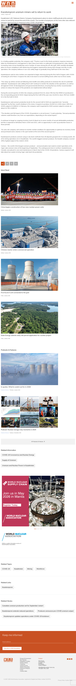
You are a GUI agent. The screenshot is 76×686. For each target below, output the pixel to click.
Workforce (40, 569)
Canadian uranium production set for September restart (22, 606)
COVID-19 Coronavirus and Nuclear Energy (18, 455)
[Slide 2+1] (41, 529)
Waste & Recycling (24, 667)
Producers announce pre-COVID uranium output (55, 611)
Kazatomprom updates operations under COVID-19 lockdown (26, 616)
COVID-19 (6, 569)
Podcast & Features (25, 668)
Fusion (21, 669)
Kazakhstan (18, 569)
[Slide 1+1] (38, 529)
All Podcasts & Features (37, 441)
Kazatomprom (7, 587)
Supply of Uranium (9, 460)
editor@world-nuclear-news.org (46, 667)
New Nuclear (23, 660)
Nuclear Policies (24, 662)
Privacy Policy (61, 680)
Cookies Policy (68, 680)
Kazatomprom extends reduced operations (17, 611)
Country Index (23, 671)
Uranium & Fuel (24, 665)
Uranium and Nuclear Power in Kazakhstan (18, 465)
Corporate (22, 664)
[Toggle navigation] (72, 2)
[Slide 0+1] (35, 529)
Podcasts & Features (5, 390)
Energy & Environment (25, 658)
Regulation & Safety (25, 661)
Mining (29, 569)
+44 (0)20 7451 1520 (43, 668)
